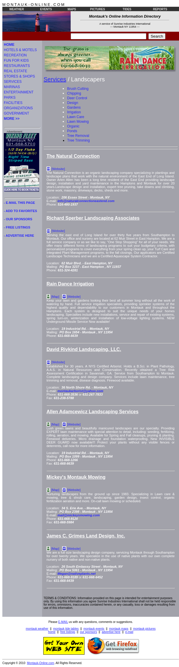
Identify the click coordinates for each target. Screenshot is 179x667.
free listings (67, 632)
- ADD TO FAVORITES (20, 211)
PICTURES (97, 9)
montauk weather (37, 628)
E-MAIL (63, 622)
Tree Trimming (78, 140)
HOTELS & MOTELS (20, 50)
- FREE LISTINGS (17, 227)
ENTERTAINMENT (19, 92)
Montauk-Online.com (40, 663)
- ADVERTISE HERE (19, 235)
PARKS (10, 97)
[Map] (55, 296)
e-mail (129, 632)
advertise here (111, 632)
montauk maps (118, 628)
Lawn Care (75, 117)
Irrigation (74, 112)
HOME (9, 45)
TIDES (127, 9)
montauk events (94, 628)
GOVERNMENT (16, 113)
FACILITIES (13, 103)
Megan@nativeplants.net (76, 573)
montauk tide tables (66, 628)
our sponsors (88, 632)
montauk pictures (144, 628)
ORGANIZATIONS (18, 108)
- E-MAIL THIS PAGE (19, 202)
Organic (73, 126)
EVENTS (46, 9)
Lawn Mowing (78, 122)
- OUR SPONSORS (18, 219)
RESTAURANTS (17, 66)
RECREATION (15, 55)
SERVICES (12, 82)
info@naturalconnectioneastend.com (85, 201)
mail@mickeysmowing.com (78, 515)
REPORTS (160, 9)
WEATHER (16, 9)
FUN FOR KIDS (16, 60)
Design (72, 103)
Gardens (74, 107)
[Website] (58, 169)
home (51, 632)
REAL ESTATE (15, 71)
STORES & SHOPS (19, 76)
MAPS (71, 9)
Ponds (72, 131)
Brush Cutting (78, 89)
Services (55, 79)
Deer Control (77, 98)
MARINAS (12, 87)
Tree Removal (78, 136)
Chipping (74, 93)
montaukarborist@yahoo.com (80, 391)
